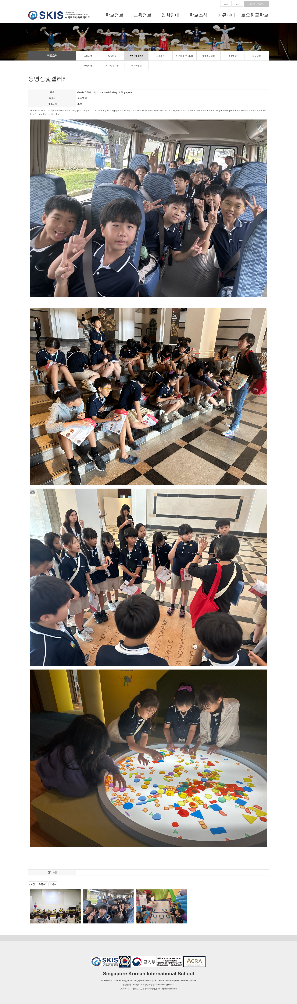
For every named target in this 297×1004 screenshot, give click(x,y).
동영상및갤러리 (136, 56)
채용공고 (256, 56)
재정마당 (88, 65)
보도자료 (160, 56)
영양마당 (232, 56)
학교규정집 (136, 65)
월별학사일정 (208, 56)
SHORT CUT (256, 4)
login (226, 4)
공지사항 (88, 56)
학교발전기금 (112, 65)
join (237, 4)
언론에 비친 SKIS (184, 56)
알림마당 (112, 56)
